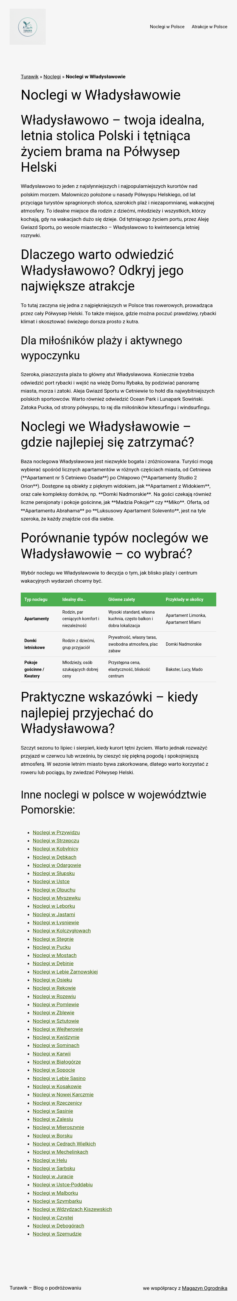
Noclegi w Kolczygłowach (62, 931)
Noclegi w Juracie (53, 1176)
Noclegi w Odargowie (57, 865)
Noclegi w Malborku (55, 1193)
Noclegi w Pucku (52, 947)
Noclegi (52, 77)
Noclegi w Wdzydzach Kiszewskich (72, 1209)
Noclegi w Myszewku (57, 898)
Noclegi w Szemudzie (57, 1234)
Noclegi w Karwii (52, 1054)
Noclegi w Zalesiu (53, 1119)
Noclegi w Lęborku (54, 906)
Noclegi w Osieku (52, 980)
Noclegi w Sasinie (53, 1111)
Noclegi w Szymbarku (57, 1201)
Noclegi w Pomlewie (56, 1004)
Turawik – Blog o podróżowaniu (45, 1288)
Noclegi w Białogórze (57, 1062)
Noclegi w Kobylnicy (55, 849)
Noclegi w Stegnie (53, 939)
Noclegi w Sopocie (54, 1070)
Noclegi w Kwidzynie (56, 1037)
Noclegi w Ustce (51, 881)
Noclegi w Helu (50, 1160)
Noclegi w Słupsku (54, 873)
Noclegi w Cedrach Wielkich (64, 1144)
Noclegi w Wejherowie (58, 1029)
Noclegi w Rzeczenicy (57, 1103)
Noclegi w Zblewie (53, 1013)
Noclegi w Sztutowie (56, 1021)
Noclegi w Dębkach (54, 857)
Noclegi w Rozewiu (54, 996)
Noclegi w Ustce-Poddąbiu (63, 1185)
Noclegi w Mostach (55, 955)
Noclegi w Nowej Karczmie (63, 1094)
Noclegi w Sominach (56, 1045)
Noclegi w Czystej (53, 1218)
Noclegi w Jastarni (54, 914)
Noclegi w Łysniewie (56, 922)
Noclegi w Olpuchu (54, 890)
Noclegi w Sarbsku (54, 1168)
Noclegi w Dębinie (53, 963)
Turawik (29, 77)
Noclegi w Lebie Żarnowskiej (65, 972)
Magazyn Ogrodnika (204, 1288)
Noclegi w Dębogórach (58, 1226)
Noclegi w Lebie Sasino (59, 1078)
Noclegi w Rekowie (54, 988)
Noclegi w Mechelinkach (60, 1152)
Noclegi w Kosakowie (57, 1086)
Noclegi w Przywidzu (56, 832)
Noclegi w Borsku (52, 1136)
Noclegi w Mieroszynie (58, 1127)
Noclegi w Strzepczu (56, 841)
